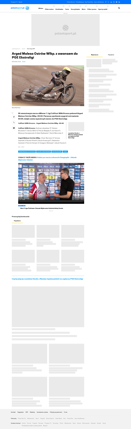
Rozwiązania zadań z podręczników (32, 425)
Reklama (32, 412)
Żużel (23, 48)
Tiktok (116, 2)
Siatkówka (59, 9)
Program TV (14, 2)
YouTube (111, 2)
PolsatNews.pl (80, 2)
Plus (64, 418)
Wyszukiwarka (119, 8)
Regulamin (20, 412)
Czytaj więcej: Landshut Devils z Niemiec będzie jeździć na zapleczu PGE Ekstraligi (47, 279)
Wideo (40, 8)
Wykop (14, 128)
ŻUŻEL (65, 151)
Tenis (67, 9)
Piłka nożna (49, 9)
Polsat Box (70, 418)
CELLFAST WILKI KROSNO (43, 151)
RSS (119, 2)
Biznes (79, 423)
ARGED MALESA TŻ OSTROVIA (27, 151)
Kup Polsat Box (89, 2)
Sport (37, 418)
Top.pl (104, 423)
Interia (24, 423)
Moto (84, 9)
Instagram (113, 2)
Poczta (29, 423)
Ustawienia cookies (42, 412)
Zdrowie (93, 423)
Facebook (105, 2)
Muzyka (45, 425)
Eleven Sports (50, 418)
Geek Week (58, 418)
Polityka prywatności (56, 412)
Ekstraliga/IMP (31, 48)
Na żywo (40, 423)
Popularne (17, 221)
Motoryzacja (85, 423)
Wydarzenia (67, 423)
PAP (26, 412)
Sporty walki (102, 9)
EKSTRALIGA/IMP (56, 151)
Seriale (99, 423)
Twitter (108, 2)
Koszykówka (75, 9)
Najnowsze (94, 55)
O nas (65, 412)
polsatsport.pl (16, 48)
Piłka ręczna (91, 9)
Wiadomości (30, 418)
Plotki (61, 423)
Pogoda (42, 418)
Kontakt (13, 412)
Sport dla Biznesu (99, 2)
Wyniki (20, 2)
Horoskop (55, 423)
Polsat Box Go (71, 2)
